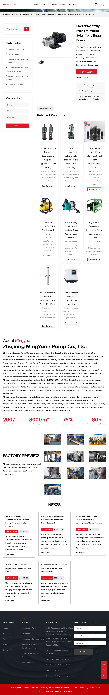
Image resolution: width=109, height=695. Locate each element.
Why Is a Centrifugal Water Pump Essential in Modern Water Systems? (53, 519)
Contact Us (72, 4)
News (62, 4)
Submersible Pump (16, 49)
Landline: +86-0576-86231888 (58, 665)
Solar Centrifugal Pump (39, 14)
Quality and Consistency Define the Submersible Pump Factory (18, 568)
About (54, 4)
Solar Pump (23, 14)
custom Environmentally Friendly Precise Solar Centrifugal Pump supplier (61, 360)
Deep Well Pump (15, 84)
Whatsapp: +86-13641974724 (57, 659)
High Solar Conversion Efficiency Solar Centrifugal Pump (94, 230)
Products (45, 4)
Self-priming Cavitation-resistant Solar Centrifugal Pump (71, 230)
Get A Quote (87, 72)
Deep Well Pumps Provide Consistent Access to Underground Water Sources (89, 519)
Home (36, 4)
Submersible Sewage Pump (33, 639)
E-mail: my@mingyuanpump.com (59, 676)
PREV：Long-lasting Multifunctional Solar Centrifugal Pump (86, 87)
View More (9, 554)
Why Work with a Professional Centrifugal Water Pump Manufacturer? (54, 568)
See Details (47, 186)
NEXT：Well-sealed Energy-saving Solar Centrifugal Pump (90, 97)
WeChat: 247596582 (54, 670)
